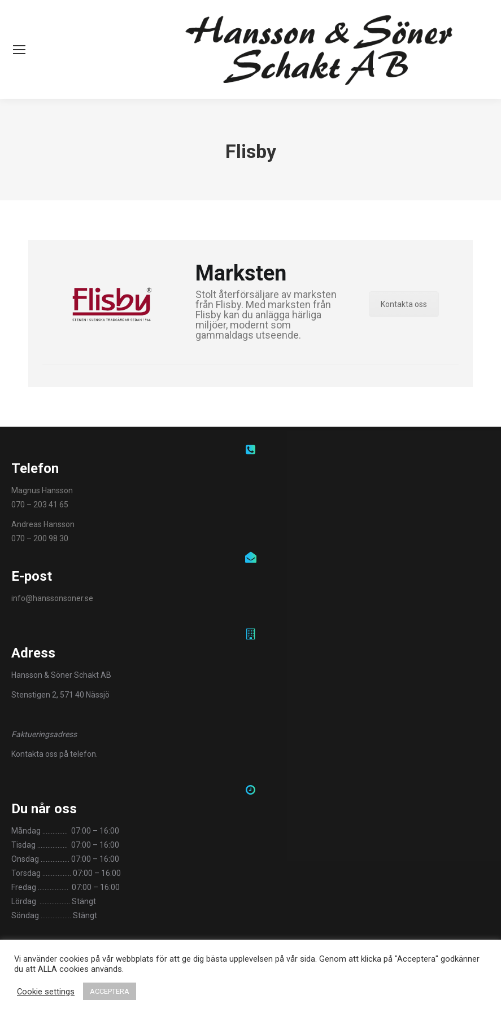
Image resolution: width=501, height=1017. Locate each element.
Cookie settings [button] (46, 992)
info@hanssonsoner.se (52, 598)
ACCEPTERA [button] (109, 991)
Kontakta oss (404, 304)
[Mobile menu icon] (19, 50)
